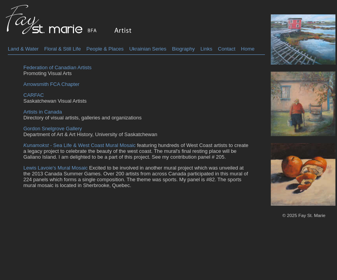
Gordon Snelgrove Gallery (52, 128)
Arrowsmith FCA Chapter (51, 84)
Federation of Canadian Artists (57, 67)
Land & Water (23, 49)
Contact (226, 49)
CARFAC (33, 95)
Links (206, 49)
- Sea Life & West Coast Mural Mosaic (79, 145)
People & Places (105, 49)
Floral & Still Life (62, 49)
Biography (183, 49)
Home (248, 49)
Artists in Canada (42, 112)
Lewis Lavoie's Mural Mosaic (55, 168)
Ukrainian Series (147, 49)
